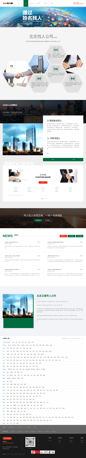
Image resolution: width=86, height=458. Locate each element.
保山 (24, 414)
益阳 (34, 402)
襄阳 (21, 387)
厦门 (11, 399)
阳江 (50, 417)
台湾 (32, 342)
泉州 (34, 399)
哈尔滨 (9, 345)
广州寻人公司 (27, 431)
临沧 (30, 414)
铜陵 (28, 390)
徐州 (14, 393)
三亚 (11, 423)
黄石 (11, 387)
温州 (14, 396)
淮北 (25, 390)
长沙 (8, 402)
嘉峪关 (11, 375)
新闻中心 (63, 236)
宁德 (24, 399)
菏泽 (43, 360)
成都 (8, 408)
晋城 (21, 363)
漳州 (14, 399)
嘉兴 (24, 396)
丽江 (17, 414)
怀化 (47, 402)
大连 (11, 351)
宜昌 (17, 387)
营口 (30, 351)
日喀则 (11, 384)
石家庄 (8, 354)
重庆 (23, 342)
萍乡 (18, 405)
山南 (22, 384)
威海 (17, 360)
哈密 (22, 378)
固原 (18, 372)
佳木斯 (22, 345)
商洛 (37, 366)
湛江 (53, 417)
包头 (14, 369)
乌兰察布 (43, 369)
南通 (24, 393)
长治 (17, 363)
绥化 (37, 345)
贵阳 (8, 411)
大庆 (31, 345)
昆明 (8, 414)
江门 (46, 417)
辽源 (24, 348)
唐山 (12, 354)
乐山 (38, 408)
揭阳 (69, 417)
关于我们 (52, 3)
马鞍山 (21, 390)
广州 (82, 338)
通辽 (24, 369)
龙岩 (17, 399)
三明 (21, 399)
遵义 (15, 411)
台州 (34, 396)
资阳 (63, 408)
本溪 (21, 351)
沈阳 (8, 351)
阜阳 (38, 390)
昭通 (27, 414)
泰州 (41, 393)
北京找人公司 (13, 431)
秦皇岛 (42, 354)
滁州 (44, 390)
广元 (28, 408)
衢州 (30, 396)
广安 (47, 408)
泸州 (18, 408)
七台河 (27, 345)
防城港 (24, 420)
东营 (24, 360)
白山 (21, 348)
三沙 (14, 423)
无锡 (11, 393)
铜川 (17, 366)
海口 (8, 423)
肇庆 (59, 417)
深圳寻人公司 (33, 431)
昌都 (15, 384)
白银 (18, 375)
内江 (34, 408)
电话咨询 (43, 182)
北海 (21, 420)
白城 (27, 348)
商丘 (52, 357)
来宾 (47, 420)
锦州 (27, 351)
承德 (31, 354)
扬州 (34, 393)
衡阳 (17, 402)
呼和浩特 (10, 369)
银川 (8, 372)
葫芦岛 (50, 351)
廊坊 (28, 354)
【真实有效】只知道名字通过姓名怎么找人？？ (12, 242)
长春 (8, 348)
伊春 (40, 345)
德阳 (22, 408)
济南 (8, 360)
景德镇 (14, 405)
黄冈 (37, 387)
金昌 (15, 375)
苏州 (21, 393)
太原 (8, 363)
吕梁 (40, 363)
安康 (34, 366)
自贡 (11, 408)
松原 (30, 348)
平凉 (31, 375)
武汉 (8, 387)
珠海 (14, 417)
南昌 (8, 405)
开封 (11, 357)
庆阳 (38, 375)
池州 (54, 390)
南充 (41, 408)
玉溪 (14, 414)
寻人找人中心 (32, 3)
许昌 (38, 357)
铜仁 (25, 411)
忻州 (34, 363)
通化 (17, 348)
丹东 (24, 351)
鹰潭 (25, 405)
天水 (22, 375)
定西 (41, 375)
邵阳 (21, 402)
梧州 (17, 420)
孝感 (30, 387)
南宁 (8, 420)
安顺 (18, 411)
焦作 (22, 357)
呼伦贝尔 (33, 369)
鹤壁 (25, 357)
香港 (29, 342)
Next (73, 159)
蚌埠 (14, 390)
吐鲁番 (18, 378)
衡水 (39, 354)
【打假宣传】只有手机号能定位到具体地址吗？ (54, 269)
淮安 (31, 393)
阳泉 (14, 363)
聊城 (56, 360)
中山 (43, 417)
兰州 (8, 375)
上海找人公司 (20, 431)
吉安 (38, 405)
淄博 (14, 360)
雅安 (57, 408)
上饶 (34, 405)
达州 (51, 408)
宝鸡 (11, 366)
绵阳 (25, 408)
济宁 (53, 360)
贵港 (31, 420)
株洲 (11, 402)
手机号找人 (60, 442)
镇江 (38, 393)
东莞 (40, 417)
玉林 (34, 420)
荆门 (27, 387)
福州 (8, 399)
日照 (30, 360)
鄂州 (24, 387)
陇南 (44, 375)
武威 (25, 375)
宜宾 (44, 408)
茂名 (56, 417)
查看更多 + (39, 255)
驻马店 (62, 357)
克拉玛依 (14, 378)
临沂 (46, 360)
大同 (11, 363)
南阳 (48, 357)
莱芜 (40, 360)
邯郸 (15, 354)
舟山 (40, 396)
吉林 (11, 348)
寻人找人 (23, 454)
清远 (63, 417)
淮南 (17, 390)
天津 (20, 342)
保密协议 (38, 3)
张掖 (28, 375)
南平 (27, 399)
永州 (44, 402)
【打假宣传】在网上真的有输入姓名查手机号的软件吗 (55, 242)
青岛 (11, 360)
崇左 (51, 420)
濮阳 (34, 357)
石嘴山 (11, 372)
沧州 (22, 354)
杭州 (76, 338)
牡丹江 (18, 345)
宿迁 (44, 393)
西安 (8, 366)
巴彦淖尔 (38, 369)
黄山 (34, 390)
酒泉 (34, 375)
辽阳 (37, 351)
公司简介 (50, 440)
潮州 (66, 417)
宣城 (51, 390)
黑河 (34, 345)
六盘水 (11, 411)
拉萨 (8, 384)
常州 (17, 393)
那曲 (25, 384)
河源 (27, 417)
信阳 (55, 357)
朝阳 (46, 351)
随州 (43, 387)
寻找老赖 (70, 440)
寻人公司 (11, 454)
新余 (22, 405)
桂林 (14, 420)
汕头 (17, 417)
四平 (14, 348)
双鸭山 (47, 345)
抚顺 (17, 351)
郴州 (41, 402)
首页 (26, 3)
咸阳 (14, 366)
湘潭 (14, 402)
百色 (38, 420)
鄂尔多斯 (28, 369)
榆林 (27, 366)
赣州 (28, 405)
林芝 (18, 384)
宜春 (31, 405)
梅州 (30, 417)
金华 (27, 396)
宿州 (41, 390)
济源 (66, 357)
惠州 (34, 417)
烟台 (21, 360)
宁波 (11, 396)
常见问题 (45, 3)
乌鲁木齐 (9, 378)
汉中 (30, 366)
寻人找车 (71, 236)
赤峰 (20, 369)
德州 (34, 360)
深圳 (79, 338)
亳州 (57, 390)
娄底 (38, 402)
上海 (70, 338)
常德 (27, 402)
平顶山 (18, 357)
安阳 (31, 357)
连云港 (27, 393)
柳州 (11, 420)
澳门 (26, 342)
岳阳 (24, 402)
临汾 (37, 363)
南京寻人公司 (47, 431)
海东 (11, 381)
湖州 (21, 396)
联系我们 (48, 220)
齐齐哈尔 (14, 345)
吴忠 (15, 372)
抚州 (41, 405)
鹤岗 (43, 345)
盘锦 (40, 351)
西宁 (8, 381)
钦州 (28, 420)
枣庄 (50, 360)
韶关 (24, 417)
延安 (24, 366)
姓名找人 (59, 440)
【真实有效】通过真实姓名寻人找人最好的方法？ (12, 269)
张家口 (35, 354)
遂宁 (31, 408)
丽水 (37, 396)
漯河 (41, 357)
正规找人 (19, 454)
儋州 (17, 423)
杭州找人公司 (53, 431)
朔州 (24, 363)
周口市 (58, 357)
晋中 (27, 363)
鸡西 (51, 345)
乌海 (17, 369)
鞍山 (14, 351)
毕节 (22, 411)
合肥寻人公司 (40, 431)
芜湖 (11, 390)
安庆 (31, 390)
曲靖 (11, 414)
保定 (18, 354)
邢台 (25, 354)
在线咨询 (38, 220)
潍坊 (27, 360)
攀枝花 (14, 408)
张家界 (30, 402)
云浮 (72, 417)
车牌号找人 (71, 442)
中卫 (22, 372)
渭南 (21, 366)
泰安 (37, 360)
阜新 (34, 351)
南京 (8, 393)
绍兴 (17, 396)
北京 (67, 338)
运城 (30, 363)
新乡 (28, 357)
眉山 (54, 408)
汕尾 (37, 417)
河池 (44, 420)
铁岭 (43, 351)
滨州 (59, 360)
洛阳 (14, 357)
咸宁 (40, 387)
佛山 (21, 417)
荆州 (34, 387)
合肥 (73, 338)
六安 (47, 390)
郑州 (8, 357)
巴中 (60, 408)
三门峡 (44, 357)
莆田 (30, 399)
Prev (53, 159)
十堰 (14, 387)
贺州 (41, 420)
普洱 (21, 414)
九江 (11, 405)
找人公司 (8, 454)
